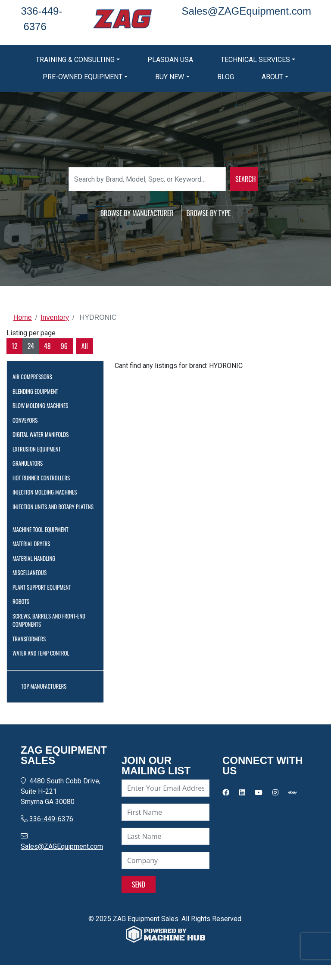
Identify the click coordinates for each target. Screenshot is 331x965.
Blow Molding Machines (43, 405)
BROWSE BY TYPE (209, 213)
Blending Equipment (38, 391)
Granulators (30, 463)
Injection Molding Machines (47, 492)
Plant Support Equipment (44, 587)
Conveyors (28, 420)
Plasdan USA (170, 60)
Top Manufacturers (46, 686)
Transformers (32, 638)
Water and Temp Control (43, 653)
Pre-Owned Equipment (82, 77)
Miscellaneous (32, 572)
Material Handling (36, 558)
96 (64, 346)
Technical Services (255, 60)
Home (22, 317)
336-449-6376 (51, 819)
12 (15, 346)
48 (47, 346)
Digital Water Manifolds (43, 434)
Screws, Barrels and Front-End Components (48, 620)
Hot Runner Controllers (44, 477)
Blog (225, 77)
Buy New (169, 77)
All (84, 346)
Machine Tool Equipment (43, 529)
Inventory (55, 317)
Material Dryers (34, 543)
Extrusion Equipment (39, 449)
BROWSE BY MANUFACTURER (137, 213)
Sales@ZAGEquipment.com (62, 846)
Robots (23, 601)
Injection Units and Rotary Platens (53, 510)
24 (31, 346)
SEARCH (245, 179)
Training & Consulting (75, 60)
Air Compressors (35, 376)
